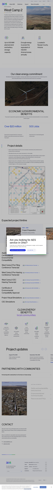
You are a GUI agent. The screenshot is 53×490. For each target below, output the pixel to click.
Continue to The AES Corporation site (18, 250)
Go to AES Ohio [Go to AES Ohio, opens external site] (31, 250)
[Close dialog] (44, 237)
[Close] (51, 487)
